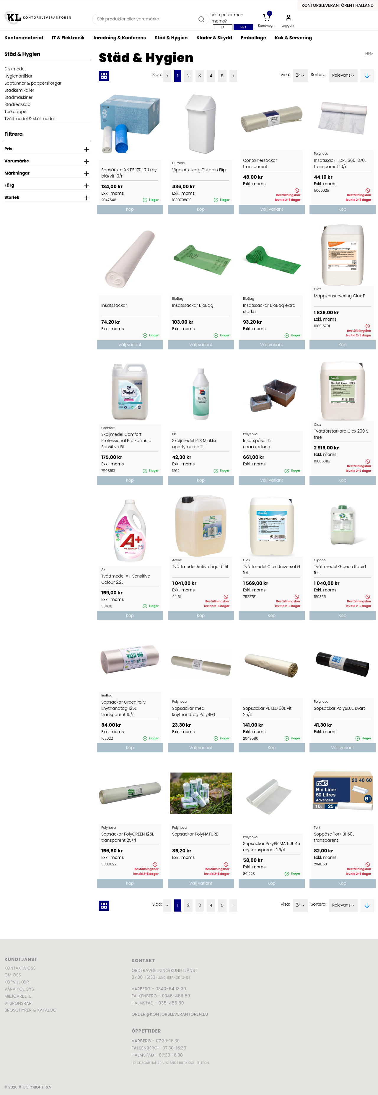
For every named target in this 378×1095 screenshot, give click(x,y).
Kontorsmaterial (23, 38)
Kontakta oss (20, 968)
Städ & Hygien (171, 38)
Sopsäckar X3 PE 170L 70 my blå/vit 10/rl (129, 173)
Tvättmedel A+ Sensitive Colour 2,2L (125, 579)
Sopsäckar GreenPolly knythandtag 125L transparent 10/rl (123, 708)
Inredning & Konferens (120, 38)
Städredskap (17, 104)
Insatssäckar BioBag (192, 305)
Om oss (12, 975)
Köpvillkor (16, 982)
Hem (369, 54)
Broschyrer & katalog (30, 1010)
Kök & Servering (293, 38)
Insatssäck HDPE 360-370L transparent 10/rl (340, 163)
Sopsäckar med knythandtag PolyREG (193, 711)
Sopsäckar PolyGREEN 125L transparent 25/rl (127, 837)
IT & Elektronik (68, 38)
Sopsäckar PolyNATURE (195, 834)
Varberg (141, 1041)
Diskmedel (14, 69)
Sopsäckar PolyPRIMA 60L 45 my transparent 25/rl (271, 847)
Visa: (285, 75)
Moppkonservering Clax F (339, 296)
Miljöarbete (17, 996)
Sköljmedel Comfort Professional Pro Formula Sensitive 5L (126, 440)
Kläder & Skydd (214, 38)
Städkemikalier (19, 90)
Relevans (343, 75)
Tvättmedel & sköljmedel (29, 119)
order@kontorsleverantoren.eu (170, 1014)
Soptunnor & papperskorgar (32, 83)
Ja (222, 27)
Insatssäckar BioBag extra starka (269, 308)
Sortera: (318, 75)
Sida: (157, 75)
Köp (130, 209)
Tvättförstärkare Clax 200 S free (341, 434)
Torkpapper (16, 112)
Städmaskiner (18, 97)
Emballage (253, 38)
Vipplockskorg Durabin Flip (199, 170)
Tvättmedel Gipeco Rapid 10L (340, 570)
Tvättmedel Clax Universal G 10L (271, 570)
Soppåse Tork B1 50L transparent (334, 837)
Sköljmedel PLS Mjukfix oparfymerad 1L (194, 444)
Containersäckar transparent (260, 163)
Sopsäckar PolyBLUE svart (339, 708)
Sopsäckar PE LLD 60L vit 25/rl (267, 711)
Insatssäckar (114, 305)
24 (300, 75)
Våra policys (19, 989)
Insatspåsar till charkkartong (258, 444)
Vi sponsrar (18, 1003)
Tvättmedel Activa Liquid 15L (200, 567)
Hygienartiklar (18, 76)
